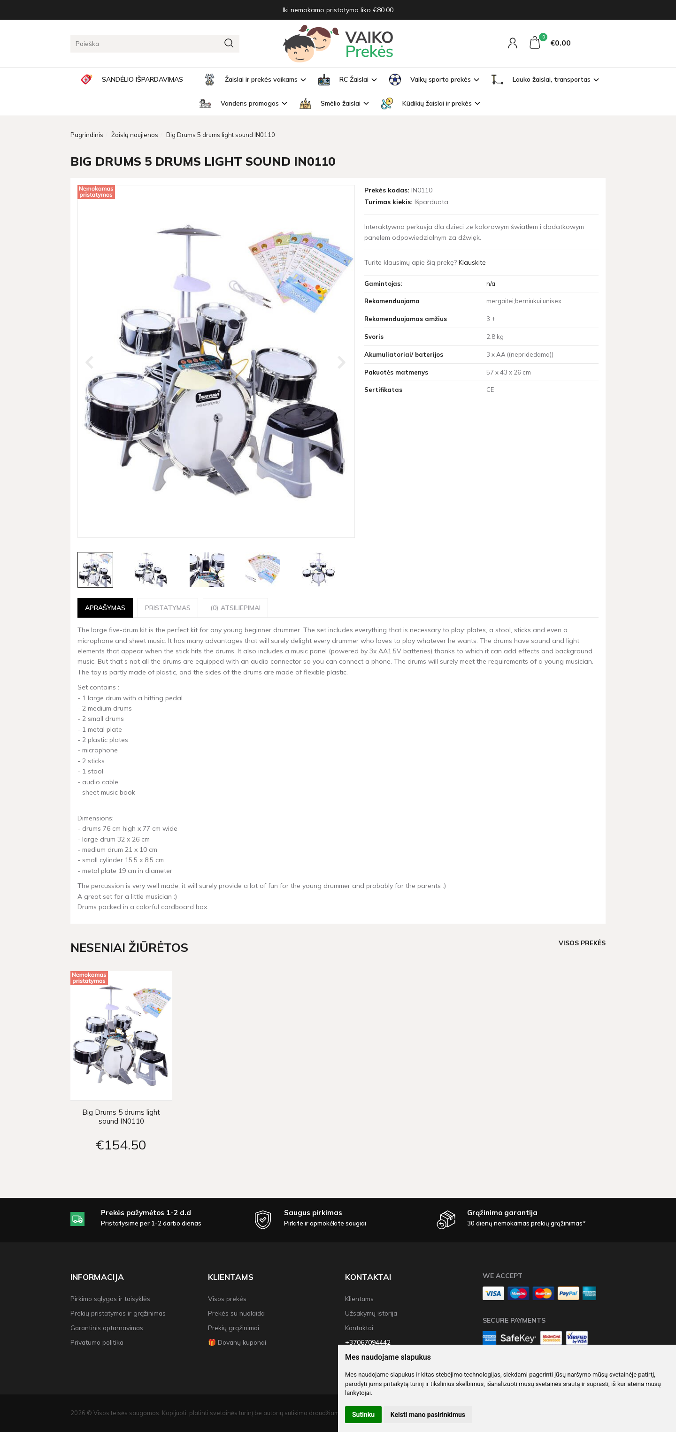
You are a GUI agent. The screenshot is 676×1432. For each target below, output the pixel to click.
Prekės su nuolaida (236, 1313)
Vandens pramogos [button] (239, 103)
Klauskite (472, 262)
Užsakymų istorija (371, 1313)
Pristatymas (168, 608)
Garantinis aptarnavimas (106, 1328)
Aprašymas (105, 608)
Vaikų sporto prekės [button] (430, 79)
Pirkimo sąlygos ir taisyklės (110, 1298)
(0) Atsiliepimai (235, 608)
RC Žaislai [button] (343, 79)
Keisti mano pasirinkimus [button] (428, 1414)
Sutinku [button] (363, 1414)
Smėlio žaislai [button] (330, 103)
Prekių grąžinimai (233, 1328)
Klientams (231, 1277)
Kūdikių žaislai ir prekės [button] (426, 103)
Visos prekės (582, 943)
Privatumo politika (96, 1342)
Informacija (97, 1277)
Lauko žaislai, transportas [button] (541, 79)
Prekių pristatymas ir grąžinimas (118, 1313)
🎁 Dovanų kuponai (237, 1342)
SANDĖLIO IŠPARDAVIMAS (132, 79)
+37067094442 (368, 1342)
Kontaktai (368, 1277)
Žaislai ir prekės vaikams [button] (251, 79)
